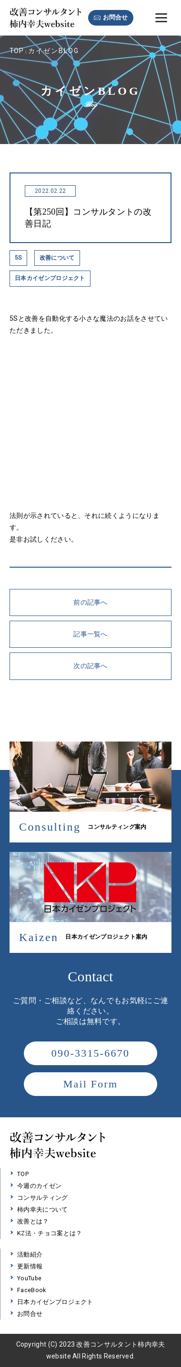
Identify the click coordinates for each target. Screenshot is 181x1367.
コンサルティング (42, 1197)
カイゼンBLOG (53, 50)
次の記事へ (90, 666)
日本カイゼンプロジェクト (55, 1301)
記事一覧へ (90, 634)
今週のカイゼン (39, 1185)
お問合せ (115, 17)
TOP (16, 50)
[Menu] (161, 17)
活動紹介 (29, 1254)
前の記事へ (90, 602)
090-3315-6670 (90, 1053)
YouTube (29, 1278)
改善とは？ (33, 1221)
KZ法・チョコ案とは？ (49, 1233)
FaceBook (31, 1290)
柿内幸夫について (42, 1209)
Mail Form (90, 1084)
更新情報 (29, 1266)
